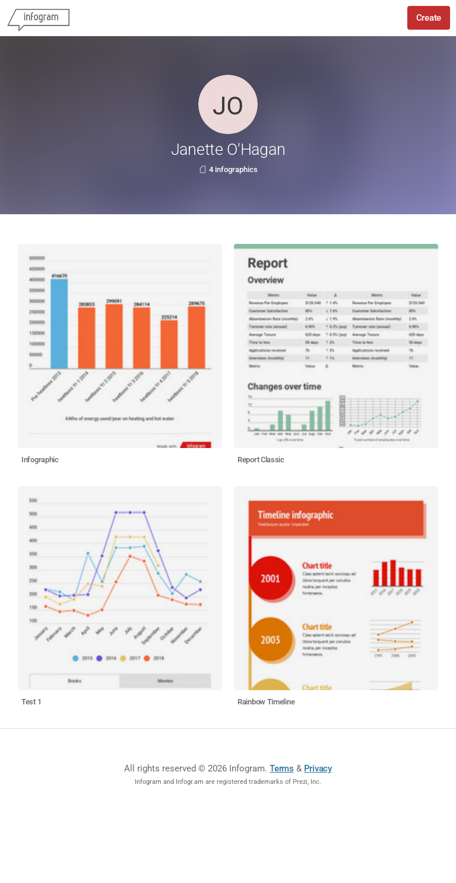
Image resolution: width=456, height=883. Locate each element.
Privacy (318, 768)
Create (428, 17)
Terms (282, 768)
